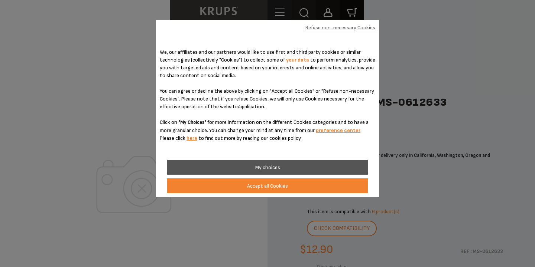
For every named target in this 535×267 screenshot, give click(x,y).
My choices (267, 167)
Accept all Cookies (267, 186)
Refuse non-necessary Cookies (340, 27)
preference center (338, 130)
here (192, 138)
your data (297, 60)
